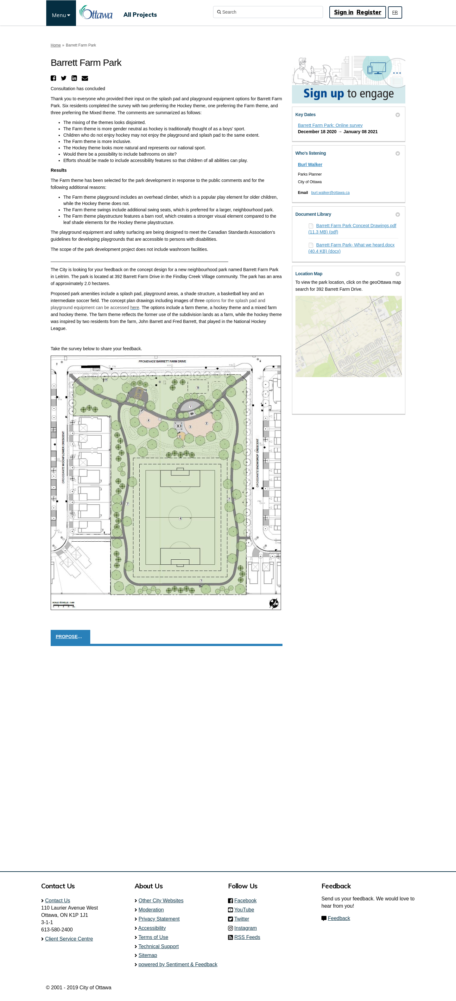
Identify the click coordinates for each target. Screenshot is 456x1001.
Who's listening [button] (347, 153)
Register (369, 12)
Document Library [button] (347, 214)
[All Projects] (140, 12)
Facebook (247, 900)
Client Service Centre (69, 939)
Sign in (343, 12)
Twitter (243, 919)
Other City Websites (160, 900)
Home (56, 45)
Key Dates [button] (347, 114)
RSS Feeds (247, 937)
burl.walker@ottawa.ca (330, 192)
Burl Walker (310, 164)
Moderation (151, 909)
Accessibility (152, 928)
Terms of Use (153, 937)
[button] (54, 78)
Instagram (247, 928)
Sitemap (147, 955)
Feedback (339, 918)
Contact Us (57, 900)
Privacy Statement (159, 919)
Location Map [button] (347, 273)
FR (395, 12)
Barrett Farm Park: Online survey (330, 125)
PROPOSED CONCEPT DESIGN (73, 636)
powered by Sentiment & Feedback (177, 964)
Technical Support (158, 946)
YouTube (246, 909)
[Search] (268, 12)
